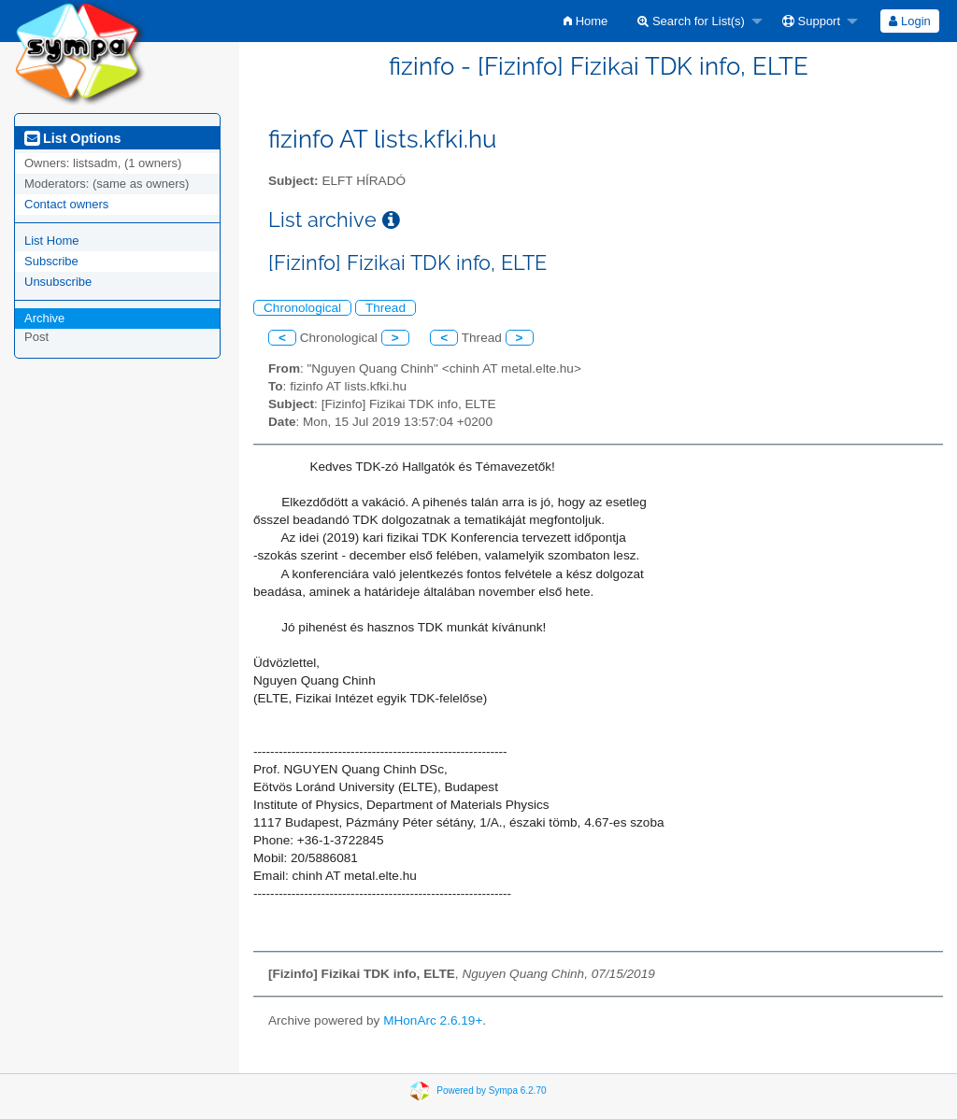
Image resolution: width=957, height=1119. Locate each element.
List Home (51, 241)
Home (585, 21)
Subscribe (51, 261)
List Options (72, 138)
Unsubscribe (58, 282)
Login (909, 21)
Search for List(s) (691, 21)
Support (811, 21)
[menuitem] (585, 21)
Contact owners (66, 204)
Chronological (302, 308)
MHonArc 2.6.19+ (432, 1020)
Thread (385, 308)
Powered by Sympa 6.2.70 (491, 1090)
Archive (44, 318)
